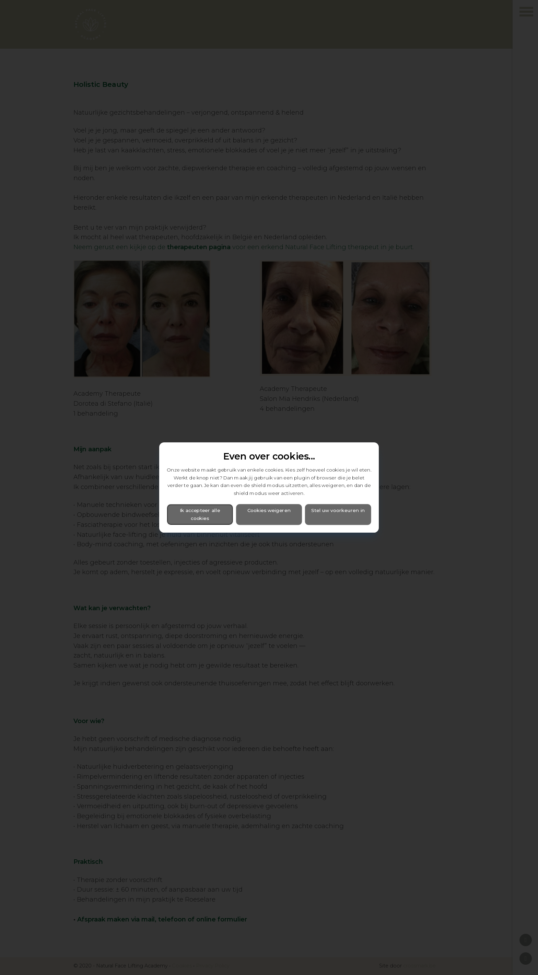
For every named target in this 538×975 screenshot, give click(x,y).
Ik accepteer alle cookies (200, 514)
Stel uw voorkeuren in (338, 510)
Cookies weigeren (269, 510)
